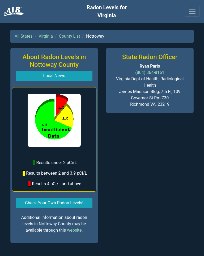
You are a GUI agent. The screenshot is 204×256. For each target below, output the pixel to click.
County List (69, 36)
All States (24, 36)
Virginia (46, 36)
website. (75, 230)
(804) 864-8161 (149, 72)
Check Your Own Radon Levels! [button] (54, 202)
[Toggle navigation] (192, 11)
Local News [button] (54, 75)
